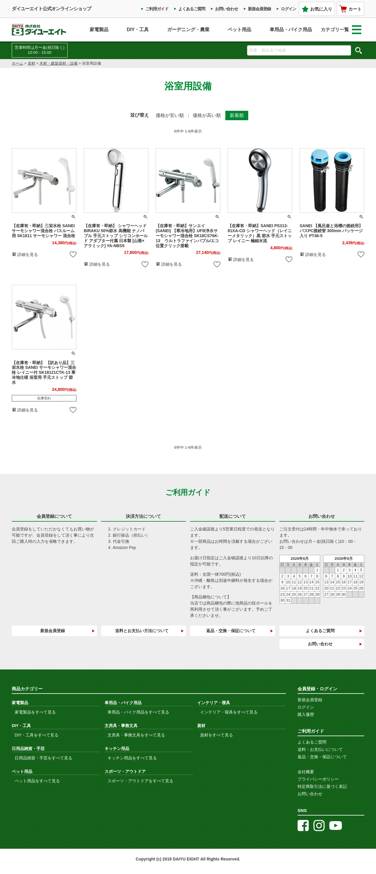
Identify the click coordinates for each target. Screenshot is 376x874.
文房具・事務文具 (121, 725)
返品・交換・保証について (231, 630)
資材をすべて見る (216, 735)
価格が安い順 (170, 115)
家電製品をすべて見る (35, 712)
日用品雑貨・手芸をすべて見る (43, 758)
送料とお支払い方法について (142, 630)
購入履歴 (306, 714)
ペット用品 (239, 29)
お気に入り (317, 9)
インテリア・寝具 (213, 702)
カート (350, 9)
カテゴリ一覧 (341, 29)
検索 (358, 50)
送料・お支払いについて (320, 749)
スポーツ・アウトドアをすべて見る (140, 780)
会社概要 (306, 771)
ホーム (17, 63)
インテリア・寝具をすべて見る (229, 712)
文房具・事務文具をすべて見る (136, 735)
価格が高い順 (207, 115)
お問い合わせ (226, 8)
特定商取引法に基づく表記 (322, 786)
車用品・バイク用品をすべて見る (138, 712)
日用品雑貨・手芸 (28, 748)
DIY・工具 (138, 29)
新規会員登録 (259, 8)
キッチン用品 (117, 748)
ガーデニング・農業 (188, 29)
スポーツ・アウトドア (125, 771)
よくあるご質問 (191, 8)
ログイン (288, 8)
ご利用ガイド (156, 8)
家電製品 (99, 29)
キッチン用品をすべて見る (132, 758)
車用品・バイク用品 (291, 29)
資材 (31, 63)
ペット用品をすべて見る (37, 780)
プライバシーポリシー (318, 779)
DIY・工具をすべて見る (36, 735)
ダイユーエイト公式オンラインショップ (51, 8)
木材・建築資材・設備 (58, 63)
